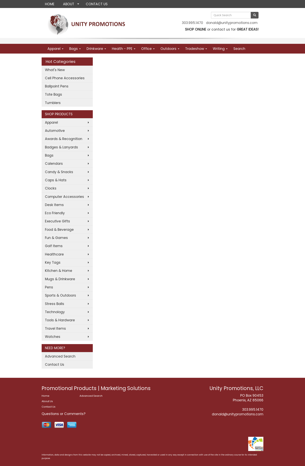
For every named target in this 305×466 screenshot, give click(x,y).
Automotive (55, 130)
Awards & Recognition (63, 139)
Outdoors (169, 48)
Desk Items (54, 205)
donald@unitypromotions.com (232, 22)
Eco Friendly (55, 213)
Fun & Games (56, 237)
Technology (55, 312)
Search (239, 48)
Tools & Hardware (60, 320)
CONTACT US (97, 4)
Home (45, 396)
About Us (47, 401)
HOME (49, 4)
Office (148, 48)
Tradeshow (196, 48)
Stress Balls (54, 303)
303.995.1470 (192, 22)
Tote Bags (53, 94)
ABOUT (68, 4)
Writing (220, 48)
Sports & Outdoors (60, 295)
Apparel (55, 48)
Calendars (54, 163)
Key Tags (52, 262)
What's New (55, 70)
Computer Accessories (64, 196)
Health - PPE (123, 48)
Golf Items (54, 246)
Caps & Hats (56, 180)
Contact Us (54, 364)
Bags (75, 48)
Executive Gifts (57, 221)
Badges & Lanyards (61, 147)
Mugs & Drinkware (60, 279)
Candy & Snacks (59, 172)
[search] (255, 15)
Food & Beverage (59, 229)
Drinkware (96, 48)
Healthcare (54, 254)
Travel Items (55, 328)
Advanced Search (60, 356)
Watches (52, 336)
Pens (49, 287)
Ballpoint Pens (56, 86)
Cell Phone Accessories (65, 78)
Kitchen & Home (58, 270)
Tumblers (53, 102)
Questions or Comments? (63, 413)
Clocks (50, 188)
